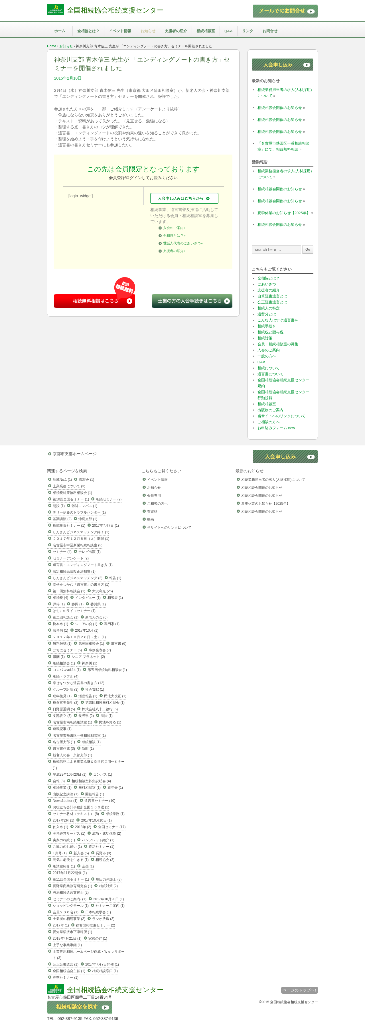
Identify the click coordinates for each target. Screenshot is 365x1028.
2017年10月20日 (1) (108, 899)
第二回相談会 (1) (65, 617)
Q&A (228, 31)
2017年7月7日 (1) (105, 526)
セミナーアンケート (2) (71, 558)
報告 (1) (115, 578)
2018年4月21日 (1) (67, 938)
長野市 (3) (103, 853)
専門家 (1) (111, 624)
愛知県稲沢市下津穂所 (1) (72, 932)
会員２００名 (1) (65, 912)
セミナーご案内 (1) (110, 906)
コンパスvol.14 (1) (67, 670)
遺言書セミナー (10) (99, 801)
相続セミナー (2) (108, 499)
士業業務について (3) (69, 486)
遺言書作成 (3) (64, 749)
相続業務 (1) (115, 814)
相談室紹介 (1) (64, 866)
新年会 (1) (115, 788)
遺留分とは (266, 314)
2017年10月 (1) (86, 630)
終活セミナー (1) (101, 847)
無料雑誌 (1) (62, 644)
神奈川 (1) (89, 663)
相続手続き (266, 326)
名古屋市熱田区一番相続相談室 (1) (79, 735)
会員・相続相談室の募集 (277, 344)
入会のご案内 (268, 350)
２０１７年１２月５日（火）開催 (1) (81, 539)
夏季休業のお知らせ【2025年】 (283, 213)
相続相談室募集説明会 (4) (91, 781)
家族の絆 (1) (97, 938)
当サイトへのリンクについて (281, 416)
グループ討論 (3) (65, 690)
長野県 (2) (86, 716)
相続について (268, 368)
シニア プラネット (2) (88, 657)
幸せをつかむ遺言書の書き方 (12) (78, 683)
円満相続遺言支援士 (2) (71, 893)
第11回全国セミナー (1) (71, 879)
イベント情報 (120, 31)
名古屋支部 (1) (64, 742)
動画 (150, 520)
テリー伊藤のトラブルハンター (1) (79, 512)
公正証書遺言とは (272, 302)
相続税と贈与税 (270, 332)
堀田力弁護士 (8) (108, 879)
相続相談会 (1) (64, 663)
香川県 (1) (98, 604)
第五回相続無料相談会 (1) (107, 670)
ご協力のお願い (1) (67, 847)
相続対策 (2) (108, 886)
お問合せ (270, 31)
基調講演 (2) (62, 519)
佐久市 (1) (60, 827)
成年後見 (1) (62, 696)
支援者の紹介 (176, 31)
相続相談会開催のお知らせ (279, 108)
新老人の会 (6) (96, 617)
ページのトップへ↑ (300, 990)
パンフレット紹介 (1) (98, 840)
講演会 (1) (86, 480)
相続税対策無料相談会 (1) (72, 493)
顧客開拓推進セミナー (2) (95, 925)
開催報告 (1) (94, 794)
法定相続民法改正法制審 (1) (74, 571)
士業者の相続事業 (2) (69, 919)
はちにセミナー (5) (67, 650)
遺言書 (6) (118, 644)
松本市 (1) (60, 624)
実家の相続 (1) (64, 840)
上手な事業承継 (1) (67, 945)
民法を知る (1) (110, 722)
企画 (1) (88, 866)
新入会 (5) (81, 853)
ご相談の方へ (268, 422)
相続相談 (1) (91, 742)
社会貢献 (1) (94, 690)
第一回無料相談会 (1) (69, 591)
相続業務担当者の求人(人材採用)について (273, 480)
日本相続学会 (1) (98, 912)
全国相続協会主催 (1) (69, 971)
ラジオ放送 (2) (103, 919)
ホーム (59, 31)
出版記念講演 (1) (65, 794)
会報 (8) (59, 781)
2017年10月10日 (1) (96, 820)
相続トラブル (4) (65, 676)
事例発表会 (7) (100, 650)
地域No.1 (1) (62, 480)
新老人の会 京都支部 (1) (72, 755)
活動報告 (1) (87, 696)
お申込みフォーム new (276, 428)
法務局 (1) (60, 630)
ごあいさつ (266, 284)
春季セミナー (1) (65, 978)
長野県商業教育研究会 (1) (72, 886)
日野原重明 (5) (64, 709)
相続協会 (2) (105, 860)
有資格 (152, 512)
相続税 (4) (60, 598)
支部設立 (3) (62, 716)
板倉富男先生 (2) (65, 703)
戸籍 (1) (59, 604)
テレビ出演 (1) (89, 552)
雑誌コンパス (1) (84, 506)
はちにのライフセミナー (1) (74, 611)
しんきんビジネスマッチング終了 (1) (81, 532)
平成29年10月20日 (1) (69, 774)
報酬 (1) (59, 657)
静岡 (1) (78, 604)
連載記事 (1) (62, 729)
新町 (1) (88, 749)
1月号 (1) (60, 853)
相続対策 (264, 338)
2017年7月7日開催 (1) (102, 964)
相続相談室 (205, 31)
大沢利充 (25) (102, 591)
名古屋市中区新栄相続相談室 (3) (77, 545)
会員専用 (154, 496)
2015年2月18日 (68, 78)
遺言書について (270, 374)
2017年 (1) (61, 925)
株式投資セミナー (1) (69, 526)
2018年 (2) (83, 827)
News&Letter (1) (65, 801)
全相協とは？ (88, 31)
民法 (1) (107, 716)
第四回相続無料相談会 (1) (105, 703)
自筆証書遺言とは (272, 296)
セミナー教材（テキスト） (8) (76, 814)
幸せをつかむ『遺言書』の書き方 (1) (81, 585)
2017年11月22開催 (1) (70, 873)
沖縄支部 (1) (87, 519)
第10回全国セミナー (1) (71, 499)
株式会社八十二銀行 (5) (100, 709)
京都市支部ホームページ (75, 453)
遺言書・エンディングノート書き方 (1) (83, 565)
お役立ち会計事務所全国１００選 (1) (81, 807)
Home (51, 46)
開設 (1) (59, 506)
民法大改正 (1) (115, 696)
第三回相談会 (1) (91, 644)
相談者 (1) (115, 598)
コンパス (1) (102, 774)
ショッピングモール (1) (71, 906)
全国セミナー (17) (112, 827)
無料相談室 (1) (89, 788)
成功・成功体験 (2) (106, 834)
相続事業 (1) (62, 788)
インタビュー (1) (88, 598)
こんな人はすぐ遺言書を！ (279, 320)
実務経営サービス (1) (69, 834)
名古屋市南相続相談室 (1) (72, 722)
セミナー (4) (62, 552)
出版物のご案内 (270, 410)
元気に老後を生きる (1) (71, 860)
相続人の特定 (268, 308)
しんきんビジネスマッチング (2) (77, 578)
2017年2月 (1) (63, 820)
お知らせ (148, 31)
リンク (247, 31)
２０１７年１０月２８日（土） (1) (79, 637)
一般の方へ (266, 356)
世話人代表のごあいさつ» (183, 243)
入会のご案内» (174, 228)
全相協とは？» (174, 236)
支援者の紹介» (174, 251)
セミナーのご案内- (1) (69, 899)
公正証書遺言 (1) (65, 964)
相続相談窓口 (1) (105, 971)
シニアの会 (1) (86, 624)
